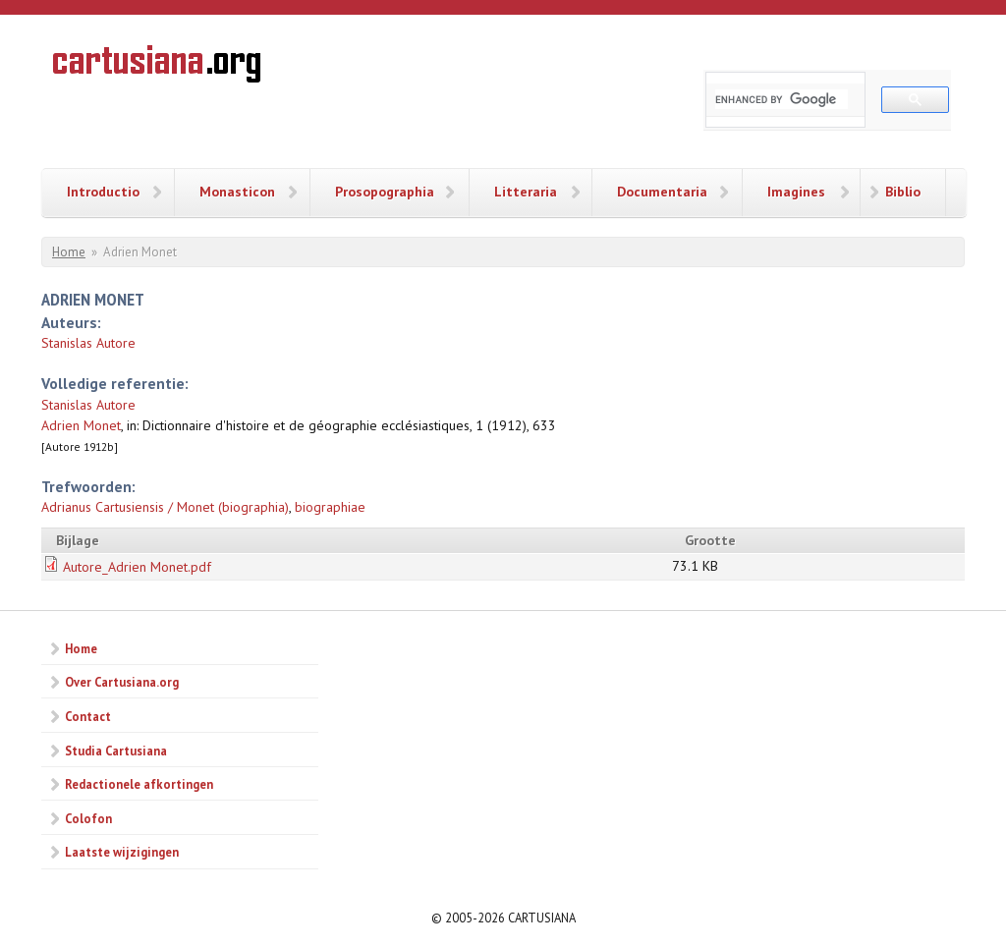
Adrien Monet (81, 425)
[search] (781, 99)
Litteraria (525, 191)
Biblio (903, 191)
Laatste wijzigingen (122, 852)
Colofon (88, 818)
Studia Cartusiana (116, 750)
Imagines (796, 191)
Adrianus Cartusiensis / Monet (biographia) (165, 507)
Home (68, 252)
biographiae (330, 507)
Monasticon (237, 191)
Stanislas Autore (88, 343)
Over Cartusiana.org (122, 682)
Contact (88, 716)
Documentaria (662, 191)
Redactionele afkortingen (139, 784)
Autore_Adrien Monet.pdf (137, 567)
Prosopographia (384, 191)
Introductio (103, 191)
